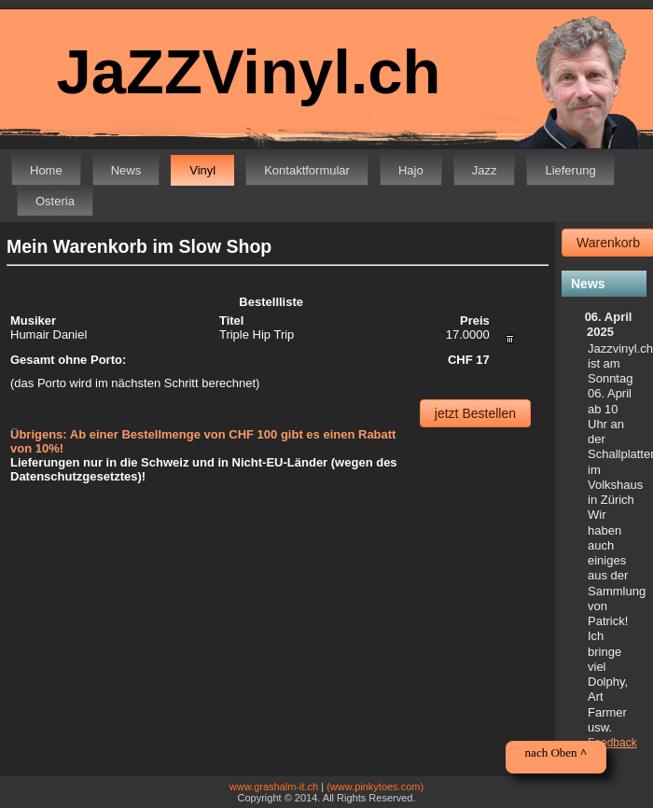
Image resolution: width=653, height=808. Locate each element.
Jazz (484, 170)
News (126, 170)
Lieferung (570, 170)
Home (46, 170)
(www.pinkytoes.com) (375, 786)
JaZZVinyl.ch (248, 71)
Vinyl (202, 170)
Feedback (612, 742)
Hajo (411, 170)
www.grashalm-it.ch (273, 786)
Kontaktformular (307, 170)
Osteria (55, 201)
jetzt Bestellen (475, 413)
